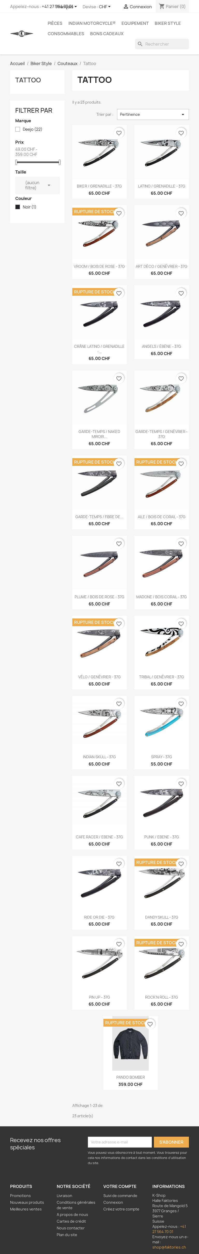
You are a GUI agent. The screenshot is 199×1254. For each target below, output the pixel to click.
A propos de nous (72, 1214)
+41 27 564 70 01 (169, 1229)
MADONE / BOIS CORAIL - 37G (161, 596)
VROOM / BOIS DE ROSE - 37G (99, 266)
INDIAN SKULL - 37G (99, 756)
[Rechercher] (162, 44)
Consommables (66, 34)
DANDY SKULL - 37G (161, 917)
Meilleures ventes (26, 1209)
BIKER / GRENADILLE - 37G (99, 186)
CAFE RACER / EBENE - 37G (99, 836)
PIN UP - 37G (99, 997)
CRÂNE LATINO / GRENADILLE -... (99, 349)
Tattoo (28, 80)
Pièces (55, 23)
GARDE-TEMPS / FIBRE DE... (99, 516)
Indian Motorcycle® (92, 23)
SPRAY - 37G (161, 756)
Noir (30, 207)
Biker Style (168, 23)
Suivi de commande (120, 1195)
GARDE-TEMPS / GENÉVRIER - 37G (162, 434)
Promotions (20, 1195)
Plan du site (67, 1234)
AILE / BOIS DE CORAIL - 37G (162, 516)
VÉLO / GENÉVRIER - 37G (99, 676)
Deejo (32, 129)
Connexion (113, 1202)
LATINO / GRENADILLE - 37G (161, 186)
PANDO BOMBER (130, 1077)
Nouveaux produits (27, 1202)
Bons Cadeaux (107, 34)
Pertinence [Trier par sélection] (153, 114)
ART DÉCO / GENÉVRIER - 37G (161, 266)
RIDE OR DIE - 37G (99, 917)
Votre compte (120, 1186)
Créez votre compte (121, 1209)
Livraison (64, 1195)
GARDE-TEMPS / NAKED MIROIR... (99, 434)
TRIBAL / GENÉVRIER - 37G (161, 676)
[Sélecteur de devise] (105, 7)
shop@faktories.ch (169, 1247)
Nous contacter (71, 1228)
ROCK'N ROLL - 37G (161, 997)
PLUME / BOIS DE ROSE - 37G (99, 596)
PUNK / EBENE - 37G (161, 836)
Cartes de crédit (71, 1221)
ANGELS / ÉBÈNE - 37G (161, 346)
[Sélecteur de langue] (67, 7)
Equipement (135, 23)
